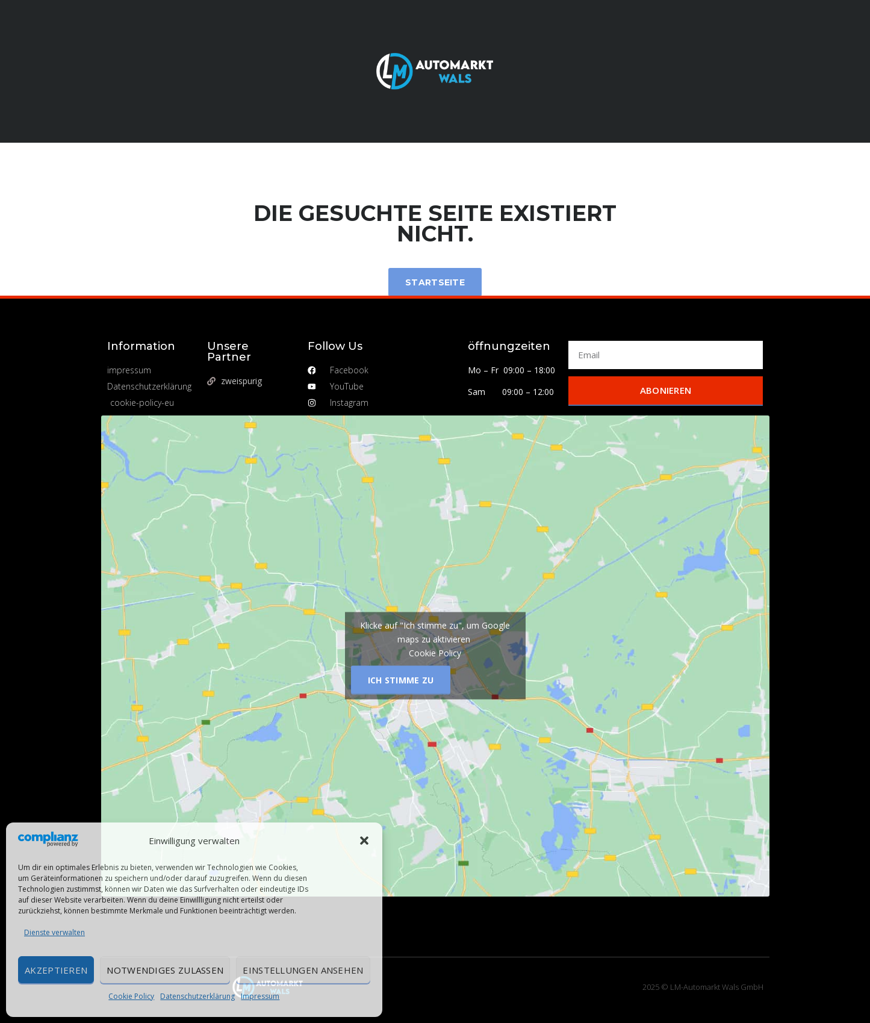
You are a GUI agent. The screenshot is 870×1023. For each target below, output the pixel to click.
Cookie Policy (131, 996)
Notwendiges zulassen (165, 970)
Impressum (260, 996)
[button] (364, 841)
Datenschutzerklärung (197, 996)
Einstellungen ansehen (303, 970)
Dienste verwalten (54, 932)
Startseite (435, 282)
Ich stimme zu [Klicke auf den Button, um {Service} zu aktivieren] (401, 680)
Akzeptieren (56, 970)
